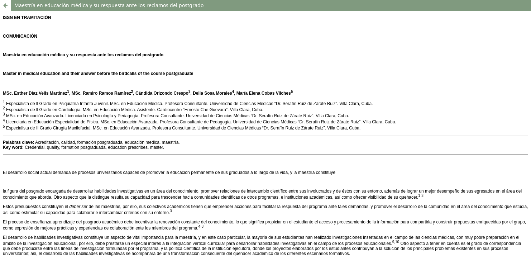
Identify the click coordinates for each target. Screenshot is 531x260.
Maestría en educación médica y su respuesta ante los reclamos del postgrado (109, 5)
